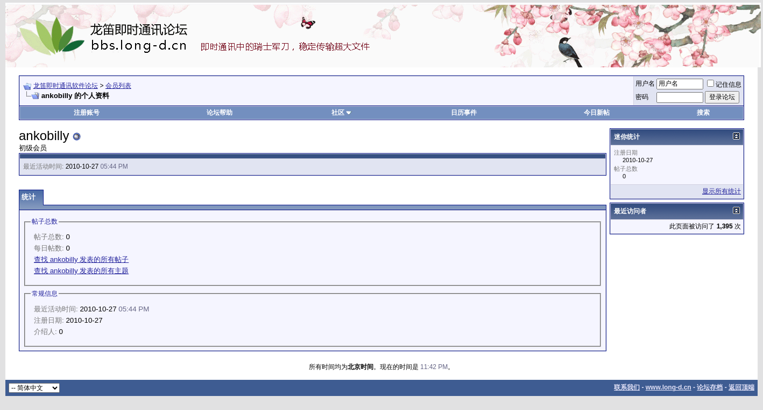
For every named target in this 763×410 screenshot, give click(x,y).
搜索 (703, 112)
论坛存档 (710, 387)
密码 (641, 97)
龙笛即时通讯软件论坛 (65, 85)
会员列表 (118, 85)
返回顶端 (741, 387)
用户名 (645, 83)
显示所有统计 (721, 191)
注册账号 (87, 112)
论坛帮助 (219, 112)
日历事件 (464, 112)
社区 (341, 112)
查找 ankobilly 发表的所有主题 (81, 271)
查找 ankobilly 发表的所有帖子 (81, 259)
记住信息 (724, 84)
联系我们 (627, 387)
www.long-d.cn (668, 387)
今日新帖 (597, 112)
